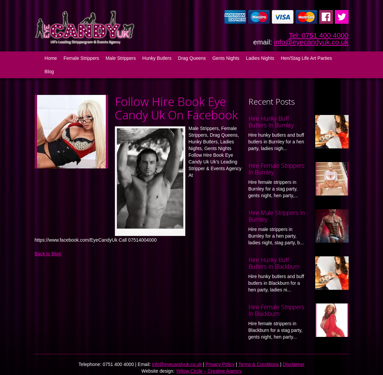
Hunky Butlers (156, 58)
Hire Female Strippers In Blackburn (276, 310)
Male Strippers (121, 58)
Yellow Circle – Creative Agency (208, 371)
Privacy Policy (219, 364)
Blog (49, 71)
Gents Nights (225, 58)
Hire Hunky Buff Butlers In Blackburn (274, 263)
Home (50, 58)
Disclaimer (294, 364)
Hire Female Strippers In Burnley (276, 168)
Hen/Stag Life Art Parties (306, 58)
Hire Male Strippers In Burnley (276, 216)
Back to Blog (48, 253)
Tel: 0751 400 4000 (319, 35)
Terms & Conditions (258, 364)
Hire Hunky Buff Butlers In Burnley (271, 121)
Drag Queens (192, 58)
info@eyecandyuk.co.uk (311, 42)
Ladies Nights (260, 58)
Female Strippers (81, 58)
